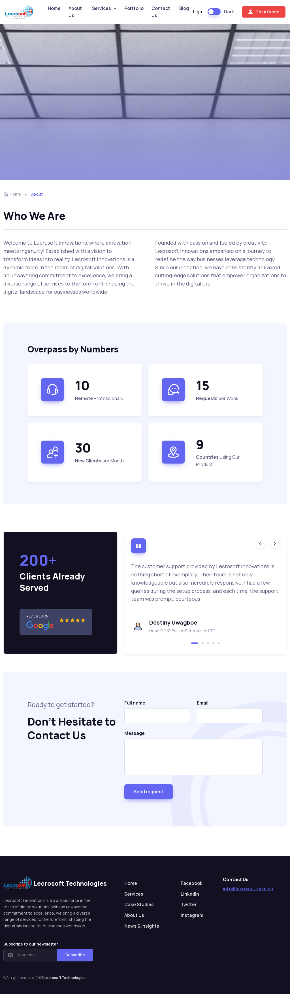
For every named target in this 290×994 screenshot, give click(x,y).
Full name (134, 703)
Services (101, 8)
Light (198, 12)
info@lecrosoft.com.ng (248, 888)
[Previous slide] (260, 543)
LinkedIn (190, 894)
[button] (194, 643)
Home (54, 8)
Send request (148, 791)
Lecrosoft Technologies (65, 977)
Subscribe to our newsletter (30, 944)
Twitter (189, 904)
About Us (75, 12)
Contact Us (161, 12)
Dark (229, 12)
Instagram (192, 915)
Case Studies (139, 904)
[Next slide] (275, 543)
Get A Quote (264, 12)
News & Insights (141, 926)
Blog (184, 8)
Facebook (191, 883)
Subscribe (75, 954)
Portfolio (134, 8)
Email (202, 703)
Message (134, 733)
